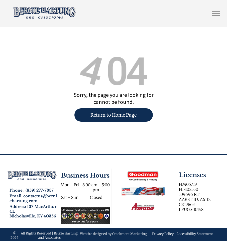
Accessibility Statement (194, 234)
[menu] (215, 13)
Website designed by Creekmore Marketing (113, 234)
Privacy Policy (163, 234)
